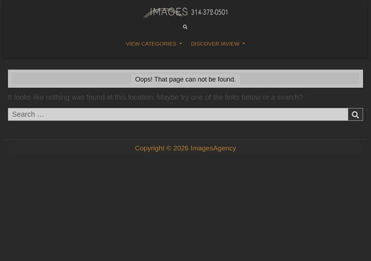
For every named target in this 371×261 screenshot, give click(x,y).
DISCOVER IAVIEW (215, 44)
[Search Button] (185, 27)
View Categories (151, 44)
